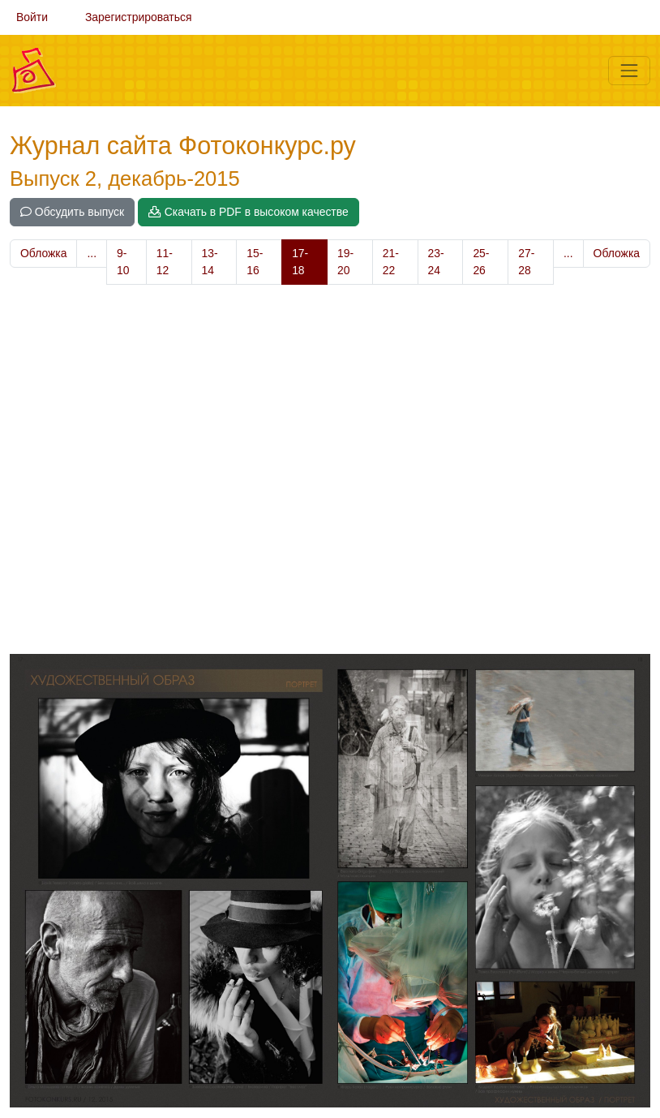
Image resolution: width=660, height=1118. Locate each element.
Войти (32, 17)
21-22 (391, 262)
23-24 (436, 262)
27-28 (526, 262)
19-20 (345, 262)
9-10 (123, 262)
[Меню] (629, 70)
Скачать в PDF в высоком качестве (248, 211)
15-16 (254, 262)
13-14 (210, 262)
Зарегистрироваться (138, 17)
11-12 (164, 262)
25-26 (481, 262)
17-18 (300, 262)
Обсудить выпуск (72, 211)
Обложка (43, 253)
